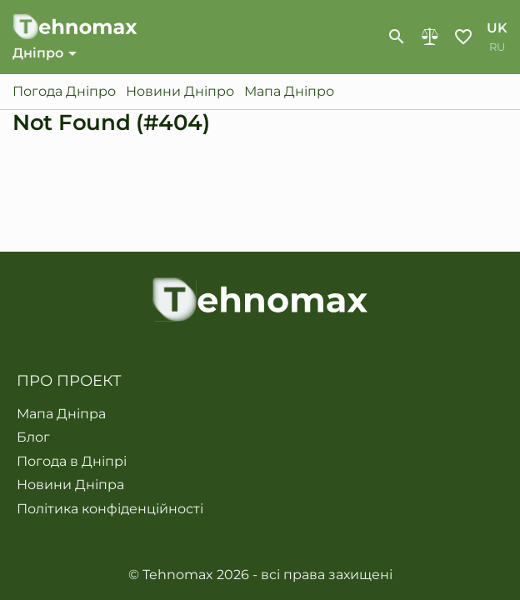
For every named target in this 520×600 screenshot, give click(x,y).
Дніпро (37, 53)
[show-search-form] (397, 37)
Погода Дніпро (64, 91)
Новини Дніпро (180, 91)
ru (497, 47)
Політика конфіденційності (110, 509)
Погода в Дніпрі (72, 461)
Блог (33, 437)
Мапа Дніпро (289, 91)
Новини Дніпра (70, 485)
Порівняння (430, 37)
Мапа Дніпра (61, 414)
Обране (463, 37)
